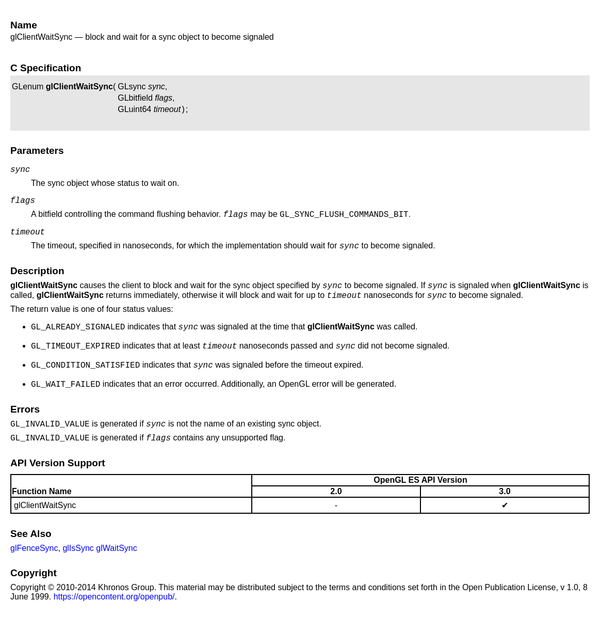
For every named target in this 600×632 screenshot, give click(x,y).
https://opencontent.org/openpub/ (114, 616)
